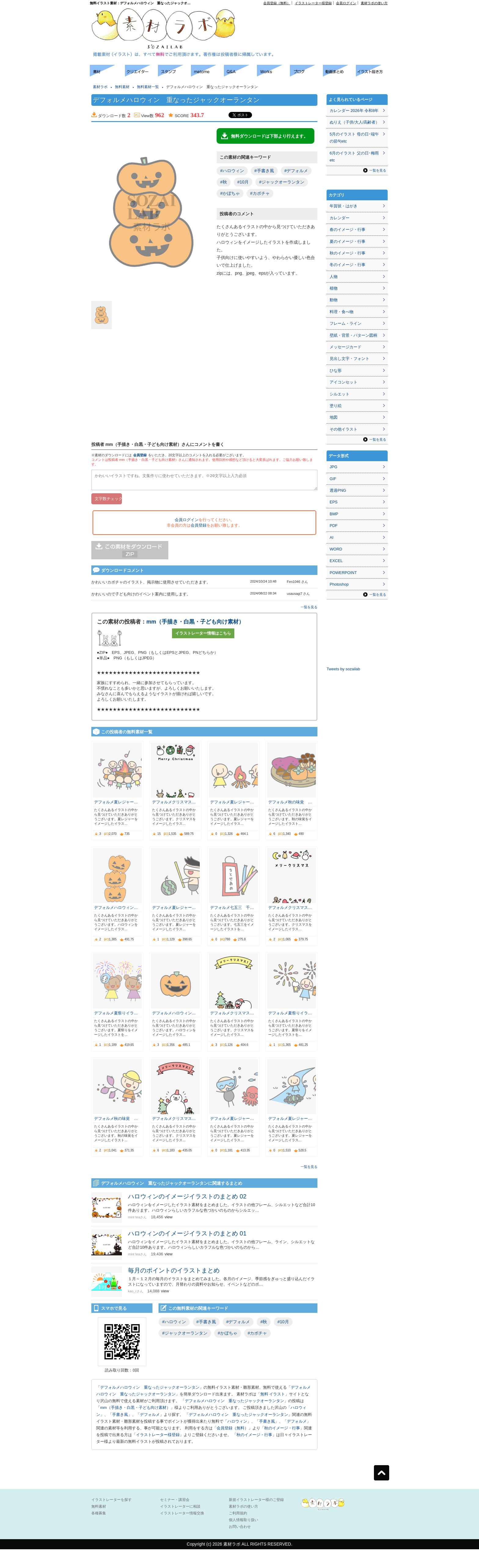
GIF (333, 478)
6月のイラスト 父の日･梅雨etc (354, 156)
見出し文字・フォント (349, 358)
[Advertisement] (317, 18)
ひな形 (336, 370)
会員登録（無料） (276, 3)
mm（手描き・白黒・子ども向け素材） (195, 624)
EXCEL (336, 560)
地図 (334, 417)
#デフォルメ (296, 170)
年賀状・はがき (343, 206)
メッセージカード (345, 347)
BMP (334, 514)
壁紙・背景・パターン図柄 (353, 335)
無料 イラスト (272, 1397)
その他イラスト (343, 429)
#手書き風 (264, 170)
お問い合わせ (240, 1529)
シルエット (339, 394)
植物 (334, 288)
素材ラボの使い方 (374, 3)
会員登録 (140, 455)
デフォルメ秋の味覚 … (290, 804)
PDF (334, 525)
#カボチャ (260, 193)
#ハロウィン (232, 170)
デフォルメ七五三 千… (232, 910)
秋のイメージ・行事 (282, 1430)
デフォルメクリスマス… (174, 804)
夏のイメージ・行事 (347, 241)
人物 (334, 276)
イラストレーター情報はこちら (203, 636)
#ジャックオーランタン (281, 182)
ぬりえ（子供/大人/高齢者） (354, 122)
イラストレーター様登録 (313, 3)
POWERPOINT (343, 572)
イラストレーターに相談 (180, 1509)
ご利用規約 (238, 1516)
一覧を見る (309, 610)
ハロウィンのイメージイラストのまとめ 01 (187, 1236)
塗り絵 (336, 405)
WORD (336, 549)
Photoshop (339, 584)
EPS (334, 502)
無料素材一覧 (148, 87)
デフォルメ (150, 1417)
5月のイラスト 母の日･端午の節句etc (354, 137)
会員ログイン (346, 3)
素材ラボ (100, 87)
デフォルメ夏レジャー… (116, 804)
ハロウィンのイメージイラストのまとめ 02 (187, 1199)
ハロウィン (237, 1424)
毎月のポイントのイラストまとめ (174, 1273)
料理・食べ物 (341, 311)
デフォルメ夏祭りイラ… (116, 1015)
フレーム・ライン (345, 323)
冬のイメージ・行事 (347, 264)
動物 (334, 300)
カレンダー (339, 218)
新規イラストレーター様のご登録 (256, 1502)
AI (331, 537)
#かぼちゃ (230, 193)
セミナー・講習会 (174, 1502)
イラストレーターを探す (111, 1502)
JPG (333, 467)
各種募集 (98, 1516)
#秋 (223, 182)
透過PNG (338, 490)
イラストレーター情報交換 (182, 1516)
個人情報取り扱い (243, 1523)
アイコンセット (343, 382)
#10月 (243, 182)
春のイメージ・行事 (347, 229)
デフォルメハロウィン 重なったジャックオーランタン (149, 1390)
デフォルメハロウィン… (116, 910)
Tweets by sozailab (343, 669)
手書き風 (120, 1417)
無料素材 (122, 87)
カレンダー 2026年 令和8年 (354, 110)
